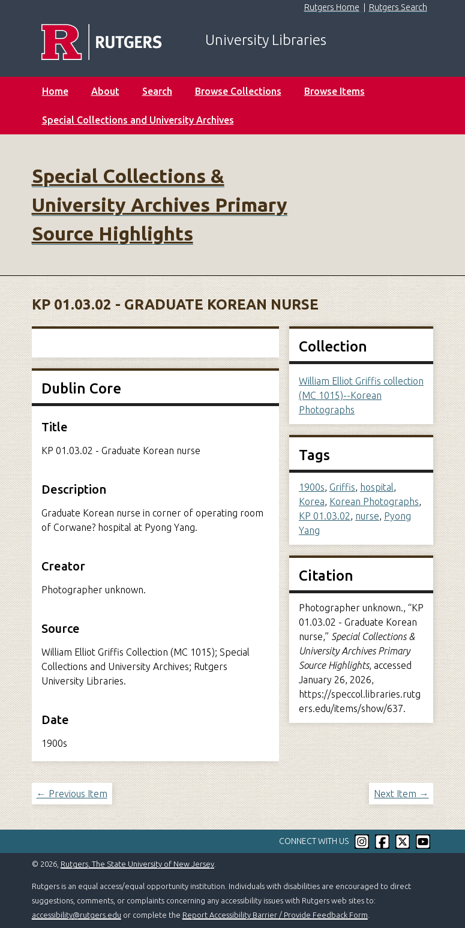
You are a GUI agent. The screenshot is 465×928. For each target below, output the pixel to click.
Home (55, 91)
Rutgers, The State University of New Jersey (137, 864)
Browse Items (334, 91)
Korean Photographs (374, 501)
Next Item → (401, 793)
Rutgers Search (398, 7)
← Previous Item (72, 793)
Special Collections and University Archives (138, 120)
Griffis (342, 487)
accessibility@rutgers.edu (76, 915)
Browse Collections (238, 91)
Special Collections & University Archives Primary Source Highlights (159, 204)
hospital (377, 487)
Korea (312, 501)
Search (157, 91)
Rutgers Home (331, 7)
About (105, 91)
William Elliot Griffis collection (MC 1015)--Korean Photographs (361, 395)
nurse (367, 515)
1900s (312, 487)
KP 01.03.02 (324, 515)
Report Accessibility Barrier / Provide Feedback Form (275, 915)
